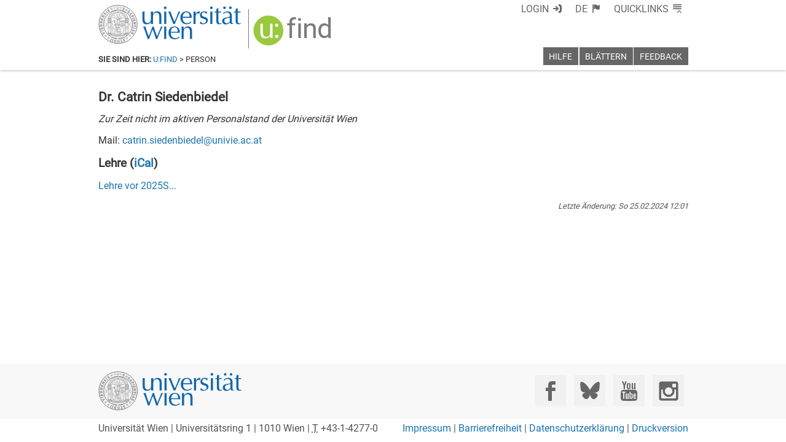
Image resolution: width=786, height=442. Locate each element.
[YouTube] (629, 390)
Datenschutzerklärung (576, 428)
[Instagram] (668, 390)
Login (558, 9)
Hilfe (560, 57)
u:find (165, 59)
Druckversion (660, 428)
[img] (286, 31)
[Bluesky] (589, 390)
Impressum (427, 428)
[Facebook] (550, 390)
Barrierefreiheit (490, 428)
